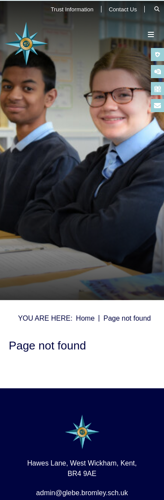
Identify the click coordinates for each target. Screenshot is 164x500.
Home (85, 318)
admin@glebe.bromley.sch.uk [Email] (82, 493)
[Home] (26, 43)
